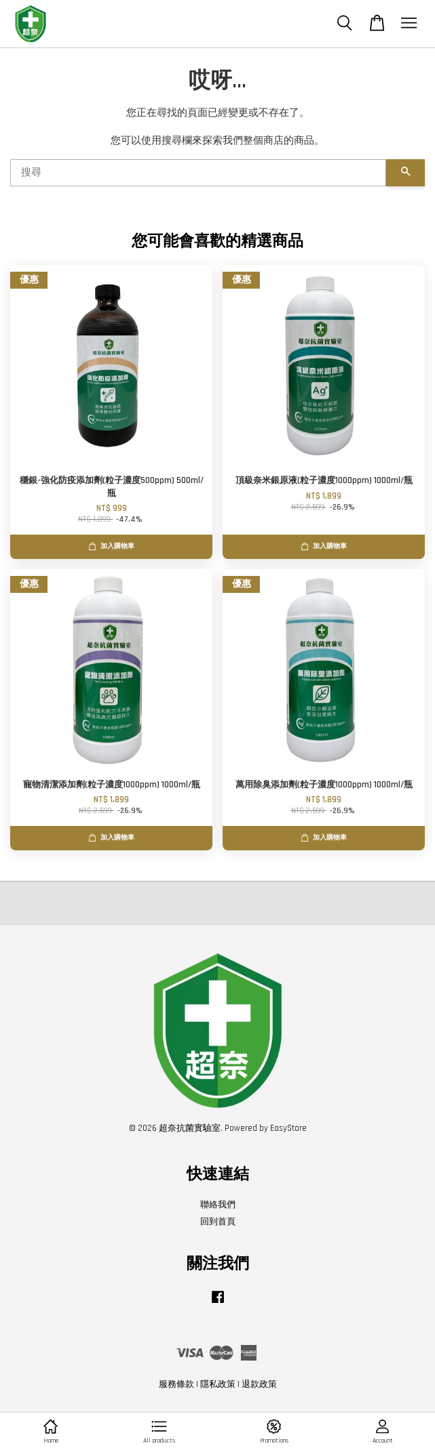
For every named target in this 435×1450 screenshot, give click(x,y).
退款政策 (259, 1384)
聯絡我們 (217, 1204)
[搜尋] (198, 172)
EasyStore (288, 1128)
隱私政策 (217, 1384)
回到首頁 (217, 1221)
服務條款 (176, 1384)
